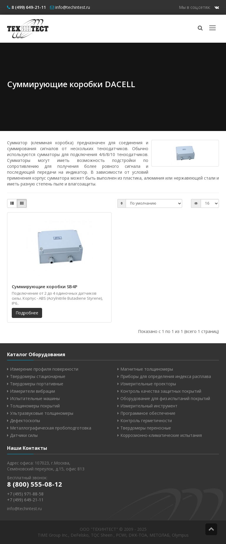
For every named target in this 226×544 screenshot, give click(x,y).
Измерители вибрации (32, 391)
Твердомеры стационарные (37, 376)
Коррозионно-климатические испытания (161, 435)
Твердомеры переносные (145, 428)
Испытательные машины (35, 398)
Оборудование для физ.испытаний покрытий (165, 398)
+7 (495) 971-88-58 (25, 494)
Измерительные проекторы (148, 384)
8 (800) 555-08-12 (34, 484)
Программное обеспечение (147, 413)
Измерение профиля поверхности (44, 369)
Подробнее (27, 313)
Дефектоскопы (25, 420)
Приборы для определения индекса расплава (165, 376)
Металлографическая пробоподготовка (50, 428)
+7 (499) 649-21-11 (25, 499)
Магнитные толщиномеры (146, 369)
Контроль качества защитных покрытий (160, 391)
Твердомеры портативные (36, 384)
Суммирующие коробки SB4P (44, 286)
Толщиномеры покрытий (35, 406)
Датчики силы (24, 435)
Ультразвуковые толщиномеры (41, 413)
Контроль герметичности (146, 420)
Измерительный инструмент (148, 406)
